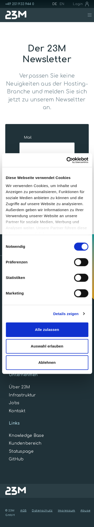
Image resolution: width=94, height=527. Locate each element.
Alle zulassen (47, 329)
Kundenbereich (25, 443)
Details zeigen (65, 314)
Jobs (14, 403)
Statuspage (21, 451)
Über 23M (19, 387)
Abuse (85, 510)
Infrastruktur (22, 395)
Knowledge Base (26, 435)
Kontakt (17, 411)
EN (62, 4)
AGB (23, 510)
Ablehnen (47, 362)
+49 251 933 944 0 (19, 4)
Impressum (66, 510)
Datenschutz (42, 510)
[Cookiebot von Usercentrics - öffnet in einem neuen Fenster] (67, 160)
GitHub (16, 459)
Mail (28, 137)
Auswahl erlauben (47, 346)
